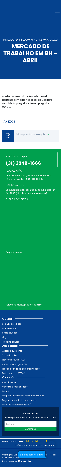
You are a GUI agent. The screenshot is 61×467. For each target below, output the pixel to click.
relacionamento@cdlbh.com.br (24, 304)
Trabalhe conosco (11, 341)
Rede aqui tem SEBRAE (13, 373)
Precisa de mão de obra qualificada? (21, 368)
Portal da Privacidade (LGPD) (16, 404)
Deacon (6, 391)
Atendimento (9, 382)
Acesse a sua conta (12, 350)
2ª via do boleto (10, 355)
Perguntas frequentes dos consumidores (23, 395)
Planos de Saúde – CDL (13, 359)
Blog (4, 337)
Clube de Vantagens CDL (15, 364)
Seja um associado (11, 323)
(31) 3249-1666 (23, 163)
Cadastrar (30, 429)
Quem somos (9, 328)
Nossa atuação (9, 332)
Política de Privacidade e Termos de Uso (35, 445)
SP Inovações (24, 461)
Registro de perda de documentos (19, 400)
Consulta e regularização (15, 386)
